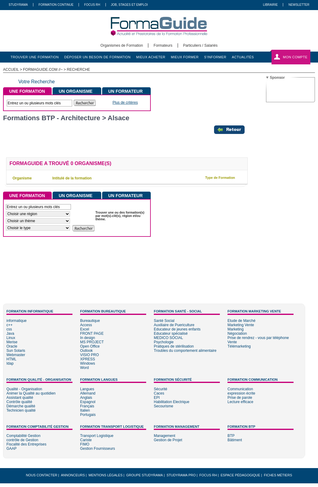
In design (87, 338)
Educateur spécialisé (171, 333)
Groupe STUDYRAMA (144, 475)
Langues (87, 389)
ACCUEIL (11, 69)
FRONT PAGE (92, 333)
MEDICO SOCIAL (168, 338)
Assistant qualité (19, 397)
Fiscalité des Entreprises (26, 444)
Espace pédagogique (240, 475)
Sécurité (160, 389)
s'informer (215, 57)
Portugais (88, 415)
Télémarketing (239, 346)
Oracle (11, 346)
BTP (231, 436)
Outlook (86, 350)
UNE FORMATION (27, 91)
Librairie (270, 4)
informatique (16, 321)
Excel (84, 329)
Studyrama (18, 4)
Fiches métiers (278, 475)
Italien (85, 410)
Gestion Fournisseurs (97, 448)
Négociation (237, 333)
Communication (240, 389)
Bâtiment (234, 440)
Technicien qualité (20, 410)
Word (84, 368)
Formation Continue (56, 4)
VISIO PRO (89, 355)
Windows (87, 363)
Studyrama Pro (181, 475)
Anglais (86, 397)
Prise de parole (239, 397)
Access (86, 325)
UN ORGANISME (75, 91)
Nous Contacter (41, 475)
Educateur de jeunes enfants (177, 329)
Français (87, 406)
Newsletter (298, 4)
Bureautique (90, 321)
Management (164, 436)
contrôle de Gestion (22, 440)
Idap (9, 363)
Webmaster (15, 355)
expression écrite (241, 393)
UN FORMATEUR (125, 91)
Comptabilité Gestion (23, 436)
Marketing (235, 329)
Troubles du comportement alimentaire (185, 350)
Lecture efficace (240, 402)
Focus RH (92, 4)
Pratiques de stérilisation (174, 346)
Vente (232, 342)
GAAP (11, 448)
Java (10, 333)
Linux (10, 338)
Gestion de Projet (168, 440)
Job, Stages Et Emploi (129, 4)
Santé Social (164, 321)
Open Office (90, 346)
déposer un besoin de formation (97, 57)
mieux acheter (150, 57)
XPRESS (87, 359)
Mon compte (295, 57)
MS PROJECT (92, 342)
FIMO (84, 444)
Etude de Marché (241, 321)
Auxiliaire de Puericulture (174, 325)
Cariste (86, 440)
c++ (9, 325)
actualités (243, 57)
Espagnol (87, 402)
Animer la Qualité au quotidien (31, 393)
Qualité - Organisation (24, 389)
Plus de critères (125, 102)
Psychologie (164, 342)
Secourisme (163, 406)
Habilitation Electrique (171, 402)
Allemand (87, 393)
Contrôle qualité (19, 402)
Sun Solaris (15, 350)
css (9, 329)
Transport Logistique (96, 436)
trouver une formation (35, 57)
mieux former (185, 57)
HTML (11, 359)
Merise (11, 342)
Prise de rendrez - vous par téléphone (258, 338)
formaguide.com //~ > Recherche (56, 69)
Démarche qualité (20, 406)
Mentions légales (106, 475)
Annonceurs (73, 475)
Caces (159, 393)
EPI (157, 397)
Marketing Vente (240, 325)
